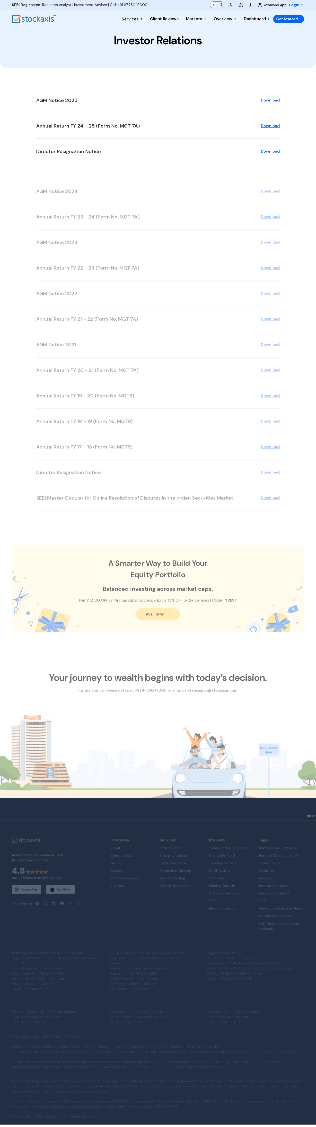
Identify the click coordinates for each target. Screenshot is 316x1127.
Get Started (288, 19)
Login (296, 5)
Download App (272, 4)
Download (270, 105)
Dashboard (257, 18)
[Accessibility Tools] (251, 5)
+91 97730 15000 (133, 4)
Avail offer (158, 627)
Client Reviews (164, 18)
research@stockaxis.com (214, 703)
